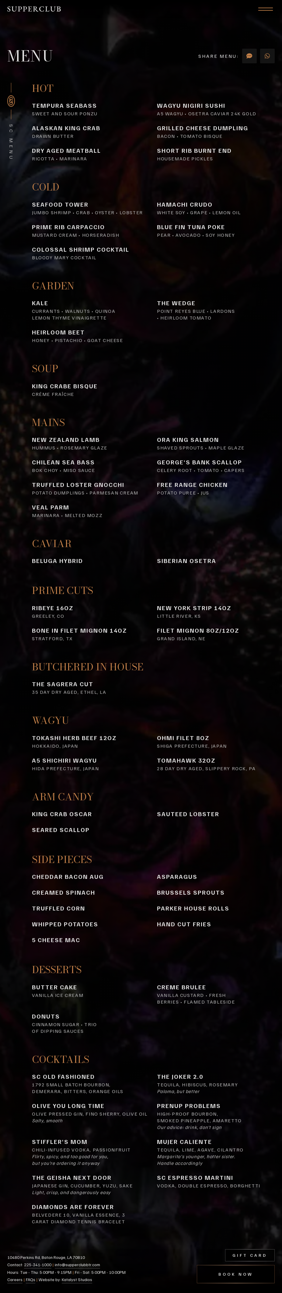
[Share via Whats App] (267, 56)
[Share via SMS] (249, 56)
